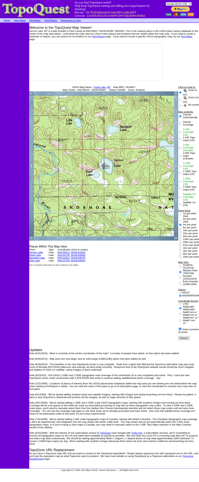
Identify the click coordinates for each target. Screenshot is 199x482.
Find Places (50, 20)
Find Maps (35, 20)
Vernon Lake (36, 252)
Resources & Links (71, 20)
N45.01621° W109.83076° (72, 257)
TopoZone (105, 433)
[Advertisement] (14, 78)
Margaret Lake (37, 257)
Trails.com (136, 433)
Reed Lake (35, 255)
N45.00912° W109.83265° (72, 252)
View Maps (20, 20)
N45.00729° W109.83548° (72, 255)
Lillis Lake (34, 260)
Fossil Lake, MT (102, 87)
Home (7, 20)
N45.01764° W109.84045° (72, 260)
